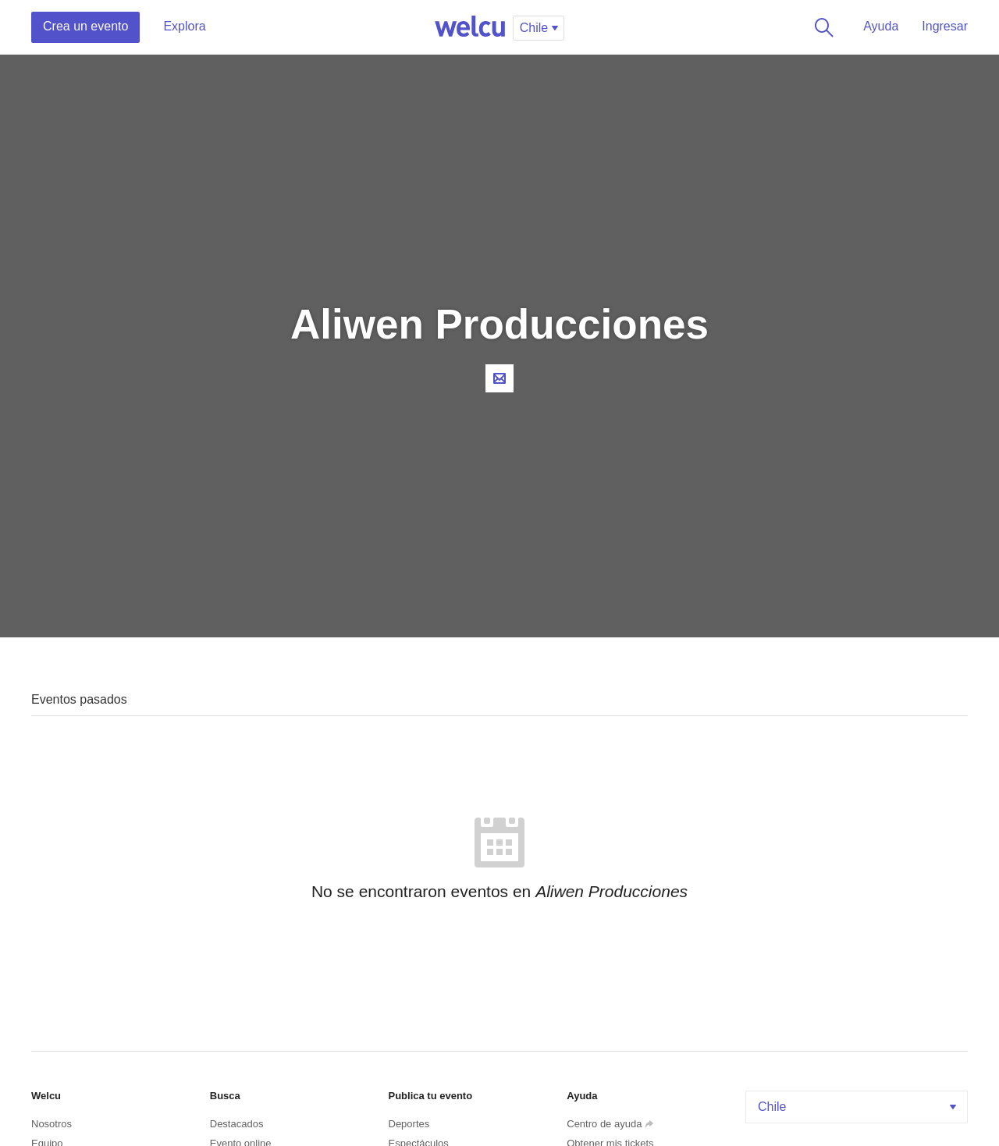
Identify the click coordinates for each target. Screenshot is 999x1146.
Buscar (821, 27)
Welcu (470, 27)
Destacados (237, 1124)
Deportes (409, 1124)
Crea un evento (85, 26)
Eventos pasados (79, 699)
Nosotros (51, 1124)
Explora (184, 26)
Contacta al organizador (499, 378)
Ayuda (880, 26)
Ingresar (945, 26)
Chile (858, 1106)
